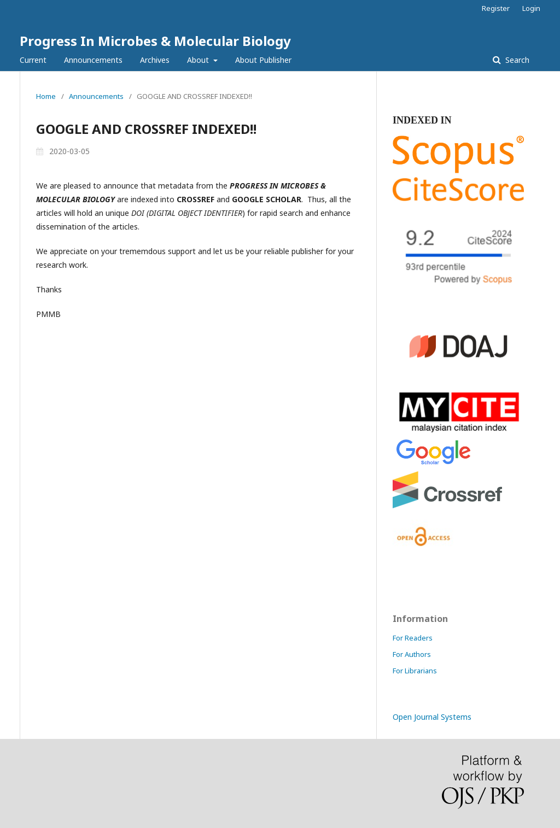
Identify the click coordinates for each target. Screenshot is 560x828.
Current (33, 60)
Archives (155, 60)
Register (496, 8)
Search (516, 60)
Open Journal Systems (432, 717)
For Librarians (415, 671)
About (199, 60)
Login (531, 8)
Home (46, 96)
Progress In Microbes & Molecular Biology (155, 41)
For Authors (412, 654)
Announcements (93, 60)
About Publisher (263, 60)
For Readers (413, 638)
